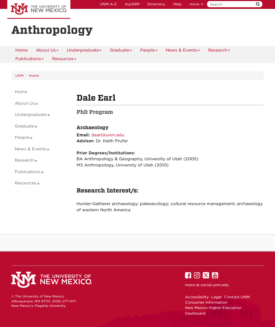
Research (219, 51)
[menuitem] (21, 50)
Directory (156, 4)
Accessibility (197, 297)
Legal (216, 297)
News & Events (183, 51)
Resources (64, 59)
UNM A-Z (108, 4)
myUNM (132, 4)
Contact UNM (237, 297)
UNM (19, 76)
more (196, 4)
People (148, 51)
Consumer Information (206, 302)
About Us (47, 51)
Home (21, 50)
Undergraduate (84, 51)
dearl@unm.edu (107, 135)
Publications (29, 59)
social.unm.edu (215, 285)
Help (177, 4)
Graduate (121, 51)
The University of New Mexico (38, 9)
